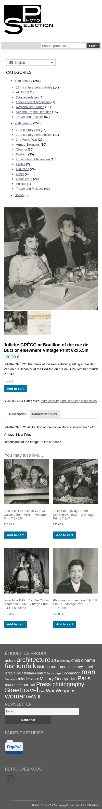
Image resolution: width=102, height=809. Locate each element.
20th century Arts (28, 130)
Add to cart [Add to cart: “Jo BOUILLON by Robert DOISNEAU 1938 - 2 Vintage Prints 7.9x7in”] (64, 535)
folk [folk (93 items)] (31, 666)
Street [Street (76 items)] (13, 690)
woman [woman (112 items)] (16, 696)
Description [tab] (18, 414)
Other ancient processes (33, 102)
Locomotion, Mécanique (33, 159)
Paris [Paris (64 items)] (83, 678)
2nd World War (26, 139)
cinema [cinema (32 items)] (88, 660)
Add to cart (15, 389)
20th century (23, 123)
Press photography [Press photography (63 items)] (60, 684)
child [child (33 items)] (75, 660)
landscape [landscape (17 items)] (54, 673)
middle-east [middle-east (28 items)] (28, 679)
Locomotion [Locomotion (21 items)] (71, 673)
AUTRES (22, 92)
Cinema (21, 149)
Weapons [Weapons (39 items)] (66, 690)
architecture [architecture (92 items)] (33, 659)
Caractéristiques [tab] (44, 414)
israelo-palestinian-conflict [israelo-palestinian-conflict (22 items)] (25, 673)
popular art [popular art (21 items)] (13, 685)
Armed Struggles (28, 144)
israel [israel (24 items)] (88, 667)
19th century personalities (34, 87)
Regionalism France (30, 107)
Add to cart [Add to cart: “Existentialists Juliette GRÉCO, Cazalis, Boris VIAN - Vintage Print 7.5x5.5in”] (15, 535)
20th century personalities (34, 135)
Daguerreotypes (27, 97)
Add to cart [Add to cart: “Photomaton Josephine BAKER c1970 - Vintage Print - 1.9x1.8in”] (64, 624)
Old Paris (22, 169)
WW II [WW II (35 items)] (34, 696)
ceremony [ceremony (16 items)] (63, 661)
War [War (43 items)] (50, 690)
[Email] (42, 711)
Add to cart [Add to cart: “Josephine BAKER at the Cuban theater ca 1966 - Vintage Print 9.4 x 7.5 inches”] (15, 624)
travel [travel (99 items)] (30, 690)
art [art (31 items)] (53, 660)
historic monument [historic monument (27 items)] (53, 666)
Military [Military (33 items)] (47, 678)
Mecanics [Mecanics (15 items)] (11, 679)
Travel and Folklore (29, 117)
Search (93, 45)
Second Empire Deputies (33, 112)
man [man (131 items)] (88, 672)
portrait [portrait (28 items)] (29, 685)
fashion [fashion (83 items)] (15, 665)
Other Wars (24, 179)
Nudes (20, 164)
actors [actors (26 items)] (10, 660)
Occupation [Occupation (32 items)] (66, 678)
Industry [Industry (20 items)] (77, 667)
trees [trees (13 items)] (42, 691)
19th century (23, 81)
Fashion (21, 154)
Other (20, 174)
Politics (21, 184)
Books (19, 195)
